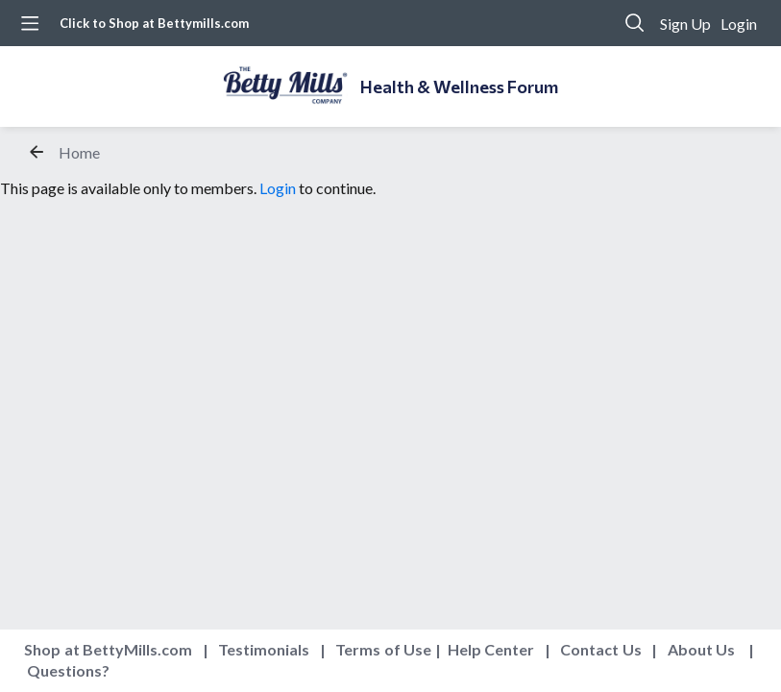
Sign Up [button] (685, 23)
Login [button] (738, 23)
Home (79, 152)
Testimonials (263, 649)
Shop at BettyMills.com (108, 649)
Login (277, 188)
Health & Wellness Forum (459, 86)
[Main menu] (29, 23)
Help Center (491, 649)
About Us (702, 649)
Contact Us (601, 649)
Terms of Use (383, 649)
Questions (64, 670)
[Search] (635, 23)
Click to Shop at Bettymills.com (154, 23)
